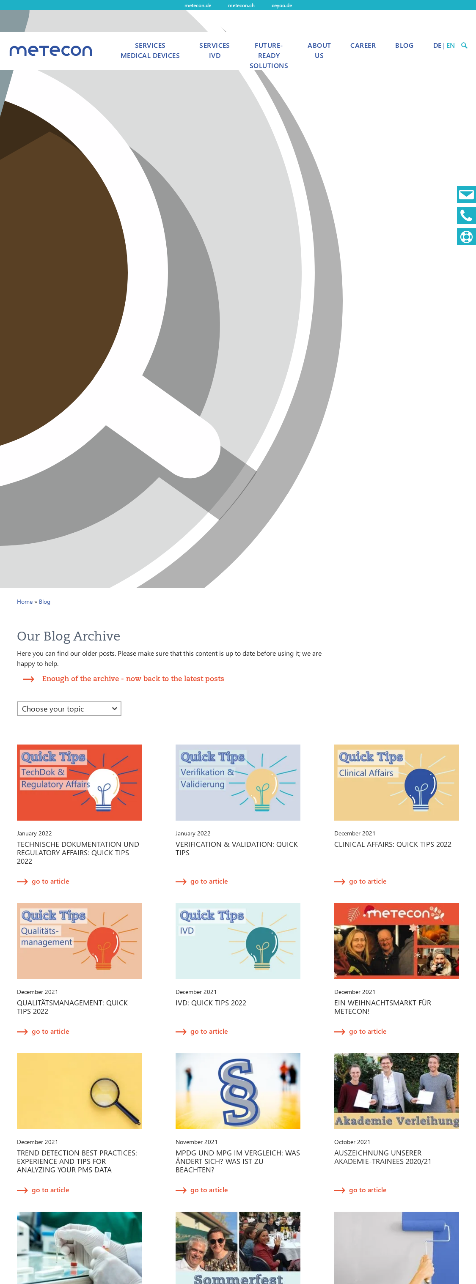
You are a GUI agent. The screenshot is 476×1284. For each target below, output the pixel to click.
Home (25, 601)
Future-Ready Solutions (269, 55)
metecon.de (197, 5)
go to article (50, 880)
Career (363, 45)
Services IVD (214, 50)
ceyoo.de (282, 5)
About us (319, 50)
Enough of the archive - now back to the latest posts (133, 678)
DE (437, 45)
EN (450, 45)
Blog (404, 45)
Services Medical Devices (150, 50)
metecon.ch (241, 5)
